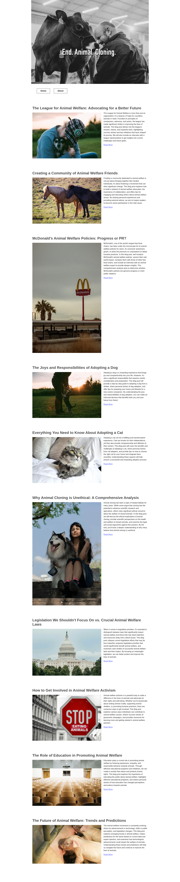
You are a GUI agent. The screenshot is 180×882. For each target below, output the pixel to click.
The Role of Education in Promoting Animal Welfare (77, 755)
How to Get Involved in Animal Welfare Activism (73, 690)
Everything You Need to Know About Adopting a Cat (77, 433)
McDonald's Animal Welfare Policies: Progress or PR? (79, 238)
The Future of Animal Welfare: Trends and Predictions (79, 820)
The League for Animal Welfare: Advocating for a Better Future (86, 108)
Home (43, 91)
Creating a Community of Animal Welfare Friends (75, 173)
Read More (108, 145)
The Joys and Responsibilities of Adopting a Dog (75, 368)
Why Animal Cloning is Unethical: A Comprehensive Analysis (85, 498)
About (60, 91)
